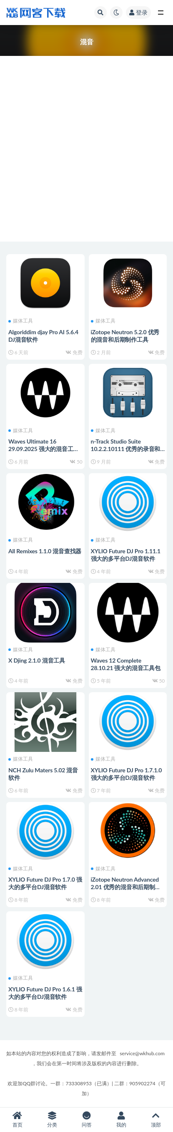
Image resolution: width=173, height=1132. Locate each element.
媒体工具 (20, 321)
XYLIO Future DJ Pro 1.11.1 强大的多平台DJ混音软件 (126, 554)
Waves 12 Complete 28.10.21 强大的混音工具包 (125, 664)
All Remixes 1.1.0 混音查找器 (44, 551)
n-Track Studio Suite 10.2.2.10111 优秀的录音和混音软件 (125, 449)
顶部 (155, 1120)
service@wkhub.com (142, 1053)
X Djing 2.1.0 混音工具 (36, 660)
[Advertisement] (86, 142)
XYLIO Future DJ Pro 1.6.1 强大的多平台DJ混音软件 (45, 993)
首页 (17, 1120)
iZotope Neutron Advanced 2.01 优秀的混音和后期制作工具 (126, 887)
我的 (121, 1120)
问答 (86, 1120)
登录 (138, 12)
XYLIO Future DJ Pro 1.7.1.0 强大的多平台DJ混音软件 (126, 773)
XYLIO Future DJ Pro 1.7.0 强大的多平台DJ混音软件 (45, 883)
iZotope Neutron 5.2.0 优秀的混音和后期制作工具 (125, 335)
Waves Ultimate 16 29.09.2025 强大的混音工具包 (43, 449)
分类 (52, 1120)
